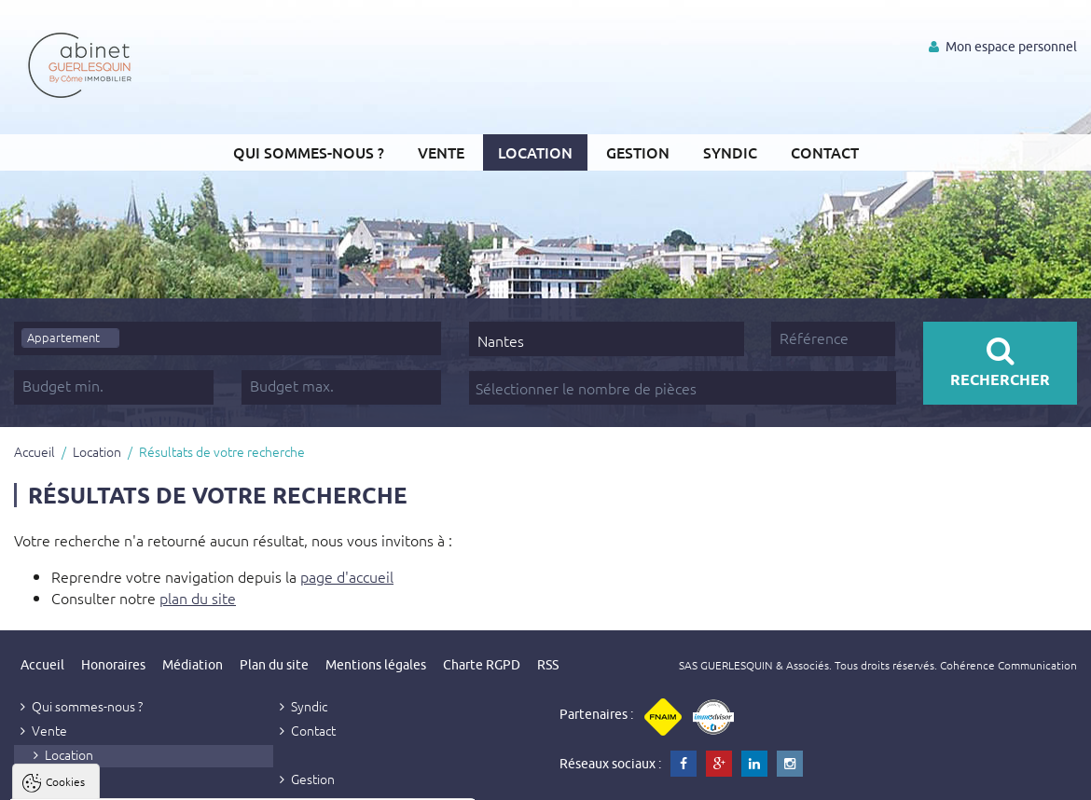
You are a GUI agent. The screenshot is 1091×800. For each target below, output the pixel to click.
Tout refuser (249, 781)
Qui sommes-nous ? (308, 152)
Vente (441, 152)
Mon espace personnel (1003, 46)
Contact (825, 152)
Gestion (638, 152)
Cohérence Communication (1008, 664)
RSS (548, 664)
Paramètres (360, 781)
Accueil (34, 451)
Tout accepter (131, 781)
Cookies (65, 554)
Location (535, 152)
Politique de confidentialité (108, 736)
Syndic (730, 152)
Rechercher (1000, 362)
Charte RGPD (481, 664)
